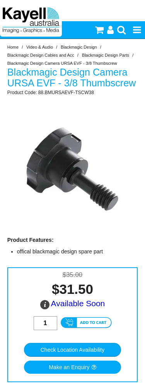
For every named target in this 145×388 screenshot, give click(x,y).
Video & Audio (39, 47)
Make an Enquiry (69, 367)
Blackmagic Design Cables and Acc (40, 55)
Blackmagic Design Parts (105, 55)
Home (13, 47)
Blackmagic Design (79, 47)
